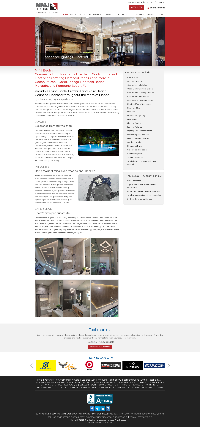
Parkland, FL (152, 385)
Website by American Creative (100, 422)
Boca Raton (118, 414)
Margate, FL (50, 385)
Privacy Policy (148, 387)
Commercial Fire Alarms (135, 380)
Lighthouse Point (105, 417)
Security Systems (91, 382)
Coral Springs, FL (88, 385)
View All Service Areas (141, 417)
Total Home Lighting (45, 382)
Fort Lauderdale (88, 417)
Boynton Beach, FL (127, 382)
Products (102, 380)
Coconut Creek (122, 387)
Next (161, 42)
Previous (39, 42)
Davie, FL (143, 382)
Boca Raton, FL (109, 382)
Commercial (115, 380)
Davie (59, 417)
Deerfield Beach (70, 417)
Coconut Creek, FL (107, 385)
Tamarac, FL (124, 385)
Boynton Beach (133, 414)
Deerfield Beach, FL (67, 385)
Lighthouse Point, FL (46, 387)
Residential (154, 380)
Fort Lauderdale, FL (68, 387)
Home (39, 380)
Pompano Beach (88, 387)
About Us (49, 380)
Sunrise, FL (138, 385)
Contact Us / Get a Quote (67, 380)
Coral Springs (105, 387)
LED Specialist (88, 380)
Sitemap (135, 387)
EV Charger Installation (68, 382)
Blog (160, 387)
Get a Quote (136, 7)
